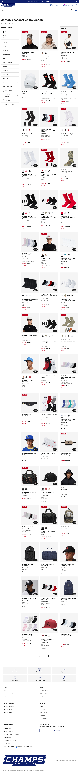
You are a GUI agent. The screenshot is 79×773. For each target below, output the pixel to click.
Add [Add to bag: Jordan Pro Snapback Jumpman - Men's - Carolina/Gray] (35, 371)
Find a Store (5, 37)
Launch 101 (43, 709)
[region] (39, 1)
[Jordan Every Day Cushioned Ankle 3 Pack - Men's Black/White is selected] (62, 295)
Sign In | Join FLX (68, 5)
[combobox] (37, 10)
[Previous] (2, 1)
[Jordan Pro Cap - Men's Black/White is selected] (42, 53)
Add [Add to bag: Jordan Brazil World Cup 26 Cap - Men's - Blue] (35, 449)
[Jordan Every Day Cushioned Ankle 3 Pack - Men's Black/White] (52, 213)
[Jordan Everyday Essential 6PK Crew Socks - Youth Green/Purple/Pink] (65, 255)
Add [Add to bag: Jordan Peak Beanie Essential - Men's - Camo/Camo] (35, 48)
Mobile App (43, 697)
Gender (10, 42)
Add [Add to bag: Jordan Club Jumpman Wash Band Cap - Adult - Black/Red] (74, 560)
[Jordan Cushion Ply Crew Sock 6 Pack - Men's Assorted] (29, 130)
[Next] (76, 1)
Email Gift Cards (44, 690)
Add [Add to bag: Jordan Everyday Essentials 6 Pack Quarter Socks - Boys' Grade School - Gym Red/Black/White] (55, 290)
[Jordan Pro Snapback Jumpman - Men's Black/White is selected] (42, 489)
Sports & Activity (10, 62)
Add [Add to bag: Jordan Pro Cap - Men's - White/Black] (55, 249)
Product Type (10, 54)
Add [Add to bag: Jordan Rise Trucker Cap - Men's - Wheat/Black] (35, 594)
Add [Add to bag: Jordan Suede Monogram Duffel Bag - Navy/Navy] (55, 560)
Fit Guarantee (43, 718)
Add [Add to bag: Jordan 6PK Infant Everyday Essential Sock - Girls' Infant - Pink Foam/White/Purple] (35, 630)
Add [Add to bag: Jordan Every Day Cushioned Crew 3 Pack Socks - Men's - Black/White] (35, 165)
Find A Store (43, 712)
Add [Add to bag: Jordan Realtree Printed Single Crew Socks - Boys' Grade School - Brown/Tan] (74, 165)
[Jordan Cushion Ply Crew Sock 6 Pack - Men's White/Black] (26, 130)
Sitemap (6, 700)
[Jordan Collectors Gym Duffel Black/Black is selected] (42, 528)
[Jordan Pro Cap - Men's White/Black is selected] (42, 255)
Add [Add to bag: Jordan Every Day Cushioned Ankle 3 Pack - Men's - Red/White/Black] (55, 207)
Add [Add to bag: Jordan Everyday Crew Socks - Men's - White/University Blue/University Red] (74, 87)
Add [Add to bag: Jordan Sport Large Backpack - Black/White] (35, 560)
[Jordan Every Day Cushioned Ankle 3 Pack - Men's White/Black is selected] (42, 336)
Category (10, 50)
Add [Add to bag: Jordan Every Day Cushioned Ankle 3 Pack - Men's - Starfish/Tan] (74, 331)
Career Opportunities (9, 693)
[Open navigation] (76, 10)
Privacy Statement (8, 731)
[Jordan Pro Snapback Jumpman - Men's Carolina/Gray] (49, 489)
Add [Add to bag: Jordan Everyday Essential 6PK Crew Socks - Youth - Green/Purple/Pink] (74, 410)
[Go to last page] (59, 656)
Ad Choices (7, 743)
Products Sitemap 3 (9, 709)
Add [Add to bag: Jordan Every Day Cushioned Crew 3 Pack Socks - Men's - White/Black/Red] (74, 207)
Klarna (41, 706)
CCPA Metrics (7, 737)
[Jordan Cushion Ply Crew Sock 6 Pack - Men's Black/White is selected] (23, 130)
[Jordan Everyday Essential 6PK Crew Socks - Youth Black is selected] (23, 295)
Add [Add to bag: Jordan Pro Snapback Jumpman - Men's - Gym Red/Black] (55, 630)
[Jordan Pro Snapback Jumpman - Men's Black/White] (26, 377)
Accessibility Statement (10, 740)
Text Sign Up (43, 700)
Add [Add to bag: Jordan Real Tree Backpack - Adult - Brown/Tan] (74, 522)
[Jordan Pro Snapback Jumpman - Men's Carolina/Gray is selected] (23, 377)
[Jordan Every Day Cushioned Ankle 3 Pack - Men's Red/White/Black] (68, 295)
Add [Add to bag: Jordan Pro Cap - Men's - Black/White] (55, 48)
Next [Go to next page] (55, 656)
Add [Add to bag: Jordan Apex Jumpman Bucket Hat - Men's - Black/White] (74, 483)
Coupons (42, 703)
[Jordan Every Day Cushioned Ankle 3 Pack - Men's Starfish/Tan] (46, 213)
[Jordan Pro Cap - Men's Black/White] (46, 255)
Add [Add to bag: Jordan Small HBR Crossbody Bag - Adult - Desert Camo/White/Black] (74, 449)
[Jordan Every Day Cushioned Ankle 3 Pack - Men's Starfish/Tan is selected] (62, 336)
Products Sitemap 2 (9, 706)
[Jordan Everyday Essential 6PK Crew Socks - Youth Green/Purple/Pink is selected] (62, 416)
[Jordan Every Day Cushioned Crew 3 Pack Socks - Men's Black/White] (29, 171)
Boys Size (10, 74)
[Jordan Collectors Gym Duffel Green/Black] (46, 528)
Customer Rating (10, 86)
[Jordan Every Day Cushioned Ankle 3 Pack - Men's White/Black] (49, 213)
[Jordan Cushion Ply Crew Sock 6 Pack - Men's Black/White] (65, 130)
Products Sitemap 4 (9, 712)
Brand (10, 46)
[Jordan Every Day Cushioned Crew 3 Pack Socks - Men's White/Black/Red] (26, 171)
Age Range (10, 66)
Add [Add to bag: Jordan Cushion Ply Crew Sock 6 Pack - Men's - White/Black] (74, 125)
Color (10, 58)
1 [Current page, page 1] (47, 656)
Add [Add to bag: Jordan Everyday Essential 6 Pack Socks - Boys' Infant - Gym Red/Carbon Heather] (55, 410)
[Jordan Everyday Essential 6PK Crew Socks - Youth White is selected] (62, 255)
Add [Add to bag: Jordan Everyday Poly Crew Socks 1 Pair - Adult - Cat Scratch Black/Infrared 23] (55, 87)
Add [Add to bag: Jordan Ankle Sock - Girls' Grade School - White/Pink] (35, 522)
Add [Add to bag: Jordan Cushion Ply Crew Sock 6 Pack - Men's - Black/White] (35, 125)
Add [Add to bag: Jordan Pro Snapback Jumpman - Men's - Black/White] (55, 483)
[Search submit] (71, 10)
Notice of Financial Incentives (11, 734)
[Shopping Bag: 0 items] (76, 5)
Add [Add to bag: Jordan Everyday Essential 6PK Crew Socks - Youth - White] (74, 249)
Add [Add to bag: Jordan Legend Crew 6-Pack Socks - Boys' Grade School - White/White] (55, 449)
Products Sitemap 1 (9, 703)
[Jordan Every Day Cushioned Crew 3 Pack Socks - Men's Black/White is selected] (23, 171)
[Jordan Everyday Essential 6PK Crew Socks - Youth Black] (68, 255)
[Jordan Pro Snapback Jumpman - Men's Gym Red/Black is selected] (42, 635)
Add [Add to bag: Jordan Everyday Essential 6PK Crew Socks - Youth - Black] (35, 290)
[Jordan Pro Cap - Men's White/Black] (46, 53)
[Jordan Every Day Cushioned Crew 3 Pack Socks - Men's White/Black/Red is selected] (62, 213)
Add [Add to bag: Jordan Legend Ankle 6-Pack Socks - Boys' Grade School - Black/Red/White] (55, 594)
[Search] (37, 10)
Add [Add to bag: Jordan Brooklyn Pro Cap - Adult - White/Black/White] (35, 331)
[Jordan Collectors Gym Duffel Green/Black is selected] (23, 489)
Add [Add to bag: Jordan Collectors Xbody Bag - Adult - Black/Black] (74, 48)
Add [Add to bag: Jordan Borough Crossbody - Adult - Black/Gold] (35, 410)
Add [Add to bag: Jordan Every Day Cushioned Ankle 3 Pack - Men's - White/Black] (55, 331)
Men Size (10, 70)
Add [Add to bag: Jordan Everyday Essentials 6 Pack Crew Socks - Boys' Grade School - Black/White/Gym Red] (55, 125)
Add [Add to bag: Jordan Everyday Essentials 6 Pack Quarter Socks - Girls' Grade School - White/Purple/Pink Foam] (74, 371)
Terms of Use (7, 728)
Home (2, 16)
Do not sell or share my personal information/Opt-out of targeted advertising (18, 747)
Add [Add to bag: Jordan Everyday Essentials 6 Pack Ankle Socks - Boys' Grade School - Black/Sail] (74, 630)
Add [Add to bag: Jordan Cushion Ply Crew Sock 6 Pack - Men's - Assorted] (55, 165)
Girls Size (10, 78)
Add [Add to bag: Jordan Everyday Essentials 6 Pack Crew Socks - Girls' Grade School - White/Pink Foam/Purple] (35, 249)
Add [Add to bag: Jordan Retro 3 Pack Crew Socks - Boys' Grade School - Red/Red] (55, 371)
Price (10, 82)
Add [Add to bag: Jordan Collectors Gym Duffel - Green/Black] (35, 483)
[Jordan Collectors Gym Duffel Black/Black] (26, 489)
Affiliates (6, 697)
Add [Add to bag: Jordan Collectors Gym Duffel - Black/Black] (55, 522)
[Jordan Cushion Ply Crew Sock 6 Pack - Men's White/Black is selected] (62, 130)
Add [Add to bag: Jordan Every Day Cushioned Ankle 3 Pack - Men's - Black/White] (74, 290)
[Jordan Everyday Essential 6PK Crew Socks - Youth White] (29, 295)
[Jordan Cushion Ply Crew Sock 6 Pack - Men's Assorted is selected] (42, 171)
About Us (6, 690)
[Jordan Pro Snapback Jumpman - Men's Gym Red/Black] (29, 377)
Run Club (42, 715)
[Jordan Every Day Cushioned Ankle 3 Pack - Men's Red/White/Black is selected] (42, 213)
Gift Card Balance (44, 693)
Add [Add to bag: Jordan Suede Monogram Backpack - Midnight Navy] (74, 594)
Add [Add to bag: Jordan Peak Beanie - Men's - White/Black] (35, 87)
